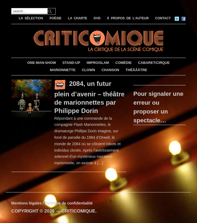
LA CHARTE (77, 18)
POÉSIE (55, 18)
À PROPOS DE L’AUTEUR (128, 18)
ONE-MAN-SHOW (41, 63)
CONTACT (163, 18)
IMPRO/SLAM (98, 63)
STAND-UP (71, 63)
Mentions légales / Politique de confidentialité (52, 203)
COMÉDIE (123, 63)
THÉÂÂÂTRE (136, 70)
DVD (97, 18)
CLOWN (88, 70)
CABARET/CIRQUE (154, 63)
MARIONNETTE (62, 70)
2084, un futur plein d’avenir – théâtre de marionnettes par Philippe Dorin (89, 97)
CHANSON (110, 70)
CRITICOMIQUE (78, 211)
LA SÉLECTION (31, 18)
